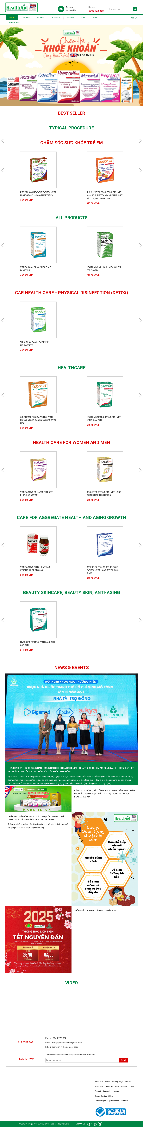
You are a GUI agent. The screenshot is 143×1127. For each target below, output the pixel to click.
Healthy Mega (117, 1081)
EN (136, 18)
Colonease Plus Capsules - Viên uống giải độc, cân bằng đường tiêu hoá (38, 420)
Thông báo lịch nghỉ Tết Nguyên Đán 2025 (95, 910)
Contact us (14, 23)
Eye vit (131, 1086)
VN (132, 18)
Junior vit (106, 1091)
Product (41, 18)
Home (11, 18)
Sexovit (128, 1081)
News (83, 18)
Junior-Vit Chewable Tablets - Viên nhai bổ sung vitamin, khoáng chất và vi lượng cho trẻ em (104, 195)
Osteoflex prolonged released (107, 1101)
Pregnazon (109, 1086)
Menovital (99, 1086)
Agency (70, 18)
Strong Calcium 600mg (104, 1096)
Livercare (115, 1091)
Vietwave (65, 1124)
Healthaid (99, 1081)
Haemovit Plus (121, 1086)
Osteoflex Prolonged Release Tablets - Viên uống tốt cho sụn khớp (103, 570)
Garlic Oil (124, 1101)
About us (25, 18)
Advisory (56, 18)
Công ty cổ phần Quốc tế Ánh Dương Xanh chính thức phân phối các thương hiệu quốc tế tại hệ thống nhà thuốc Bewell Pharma (104, 793)
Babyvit (98, 1091)
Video (95, 18)
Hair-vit (107, 1081)
